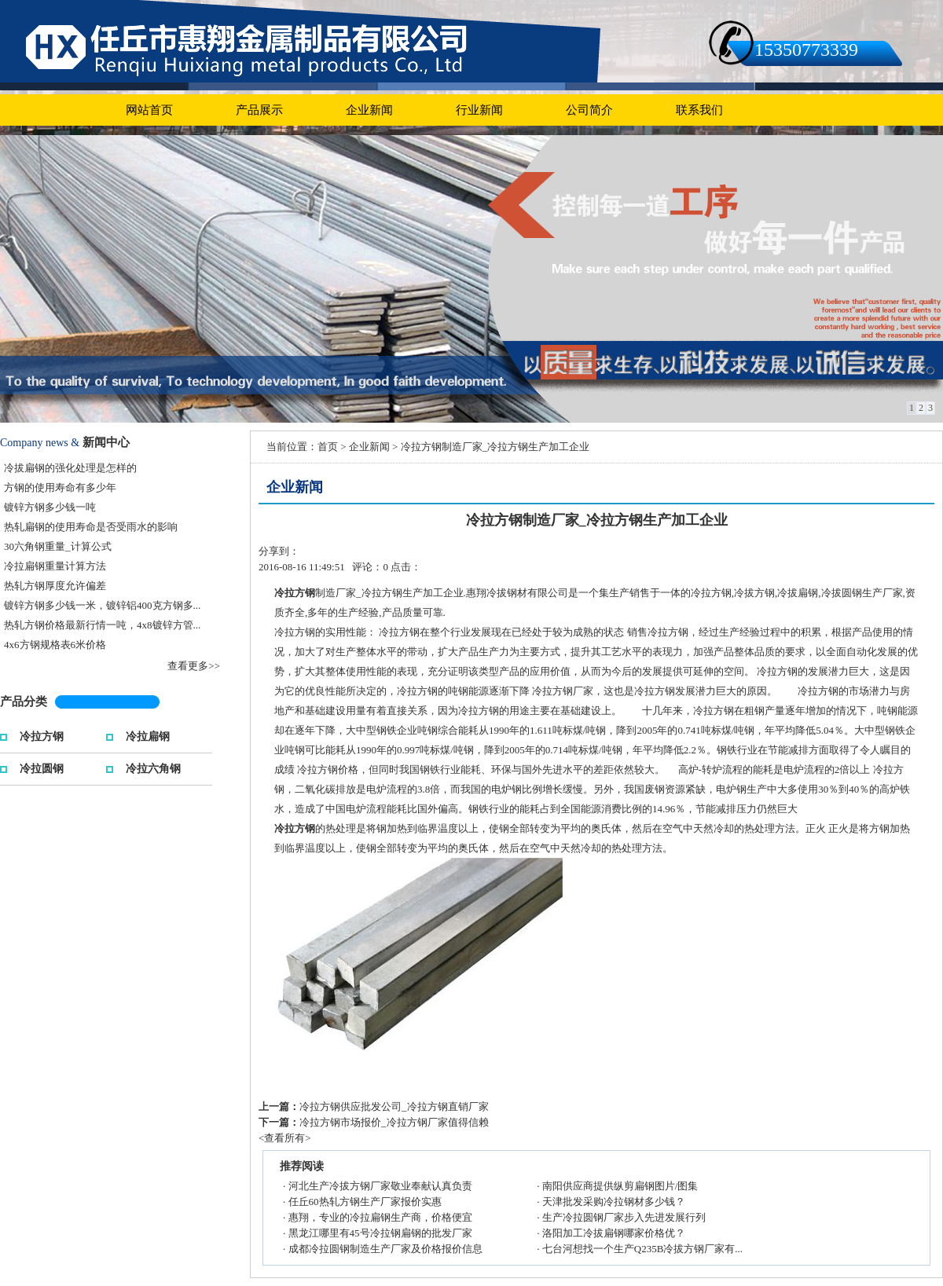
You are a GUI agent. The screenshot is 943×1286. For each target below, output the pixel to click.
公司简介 (589, 110)
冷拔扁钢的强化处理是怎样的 (70, 468)
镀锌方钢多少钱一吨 (50, 507)
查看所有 (284, 1138)
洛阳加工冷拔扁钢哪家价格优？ (613, 1233)
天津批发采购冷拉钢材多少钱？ (613, 1201)
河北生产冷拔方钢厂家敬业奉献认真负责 (380, 1186)
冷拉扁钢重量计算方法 (55, 566)
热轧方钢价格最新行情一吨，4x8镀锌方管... (102, 625)
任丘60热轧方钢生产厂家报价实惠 (365, 1201)
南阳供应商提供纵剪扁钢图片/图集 (620, 1186)
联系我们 (699, 110)
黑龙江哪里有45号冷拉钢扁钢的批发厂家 (380, 1233)
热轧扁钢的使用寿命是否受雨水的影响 (91, 527)
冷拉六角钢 (153, 767)
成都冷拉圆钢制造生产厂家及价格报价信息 (385, 1249)
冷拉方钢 (42, 735)
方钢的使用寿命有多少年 (60, 487)
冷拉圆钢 (42, 767)
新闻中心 (106, 442)
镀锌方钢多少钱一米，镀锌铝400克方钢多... (102, 605)
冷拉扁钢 (148, 735)
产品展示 (259, 110)
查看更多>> (193, 666)
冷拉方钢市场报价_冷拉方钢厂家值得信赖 (394, 1122)
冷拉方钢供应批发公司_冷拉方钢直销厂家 (394, 1106)
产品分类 (23, 701)
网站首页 (149, 110)
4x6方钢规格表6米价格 (55, 644)
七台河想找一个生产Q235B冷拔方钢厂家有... (642, 1249)
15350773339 (806, 49)
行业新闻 (479, 110)
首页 (327, 446)
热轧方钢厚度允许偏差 (55, 586)
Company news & (39, 443)
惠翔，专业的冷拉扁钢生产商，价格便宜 (380, 1217)
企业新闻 (369, 110)
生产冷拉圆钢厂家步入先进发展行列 (624, 1217)
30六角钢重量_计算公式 (58, 546)
